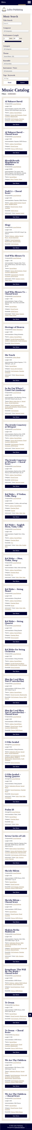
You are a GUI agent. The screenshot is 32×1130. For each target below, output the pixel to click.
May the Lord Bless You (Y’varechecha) (14, 680)
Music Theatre (14, 179)
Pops (22, 405)
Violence (11, 236)
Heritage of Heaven (14, 327)
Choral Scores (14, 146)
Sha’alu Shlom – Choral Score (13, 901)
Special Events (17, 241)
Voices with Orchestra (16, 115)
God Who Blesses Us (15, 256)
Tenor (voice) (8, 280)
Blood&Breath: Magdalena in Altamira (12, 162)
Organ (17, 314)
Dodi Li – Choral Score (13, 192)
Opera (20, 179)
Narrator (11, 859)
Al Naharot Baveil (13, 101)
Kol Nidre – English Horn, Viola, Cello (14, 526)
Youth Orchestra (22, 341)
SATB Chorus (18, 120)
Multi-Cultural (18, 203)
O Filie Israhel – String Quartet (13, 775)
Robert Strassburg (18, 329)
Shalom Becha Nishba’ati (12, 931)
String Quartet (15, 638)
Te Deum (9, 1003)
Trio (12, 543)
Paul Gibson (16, 1005)
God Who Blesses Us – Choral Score (16, 293)
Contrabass (8, 609)
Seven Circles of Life (15, 836)
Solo (12, 822)
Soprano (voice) (20, 213)
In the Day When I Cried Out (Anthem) (15, 389)
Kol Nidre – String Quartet (14, 622)
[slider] (4, 41)
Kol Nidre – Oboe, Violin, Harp (14, 559)
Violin (17, 513)
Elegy (7, 225)
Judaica (11, 113)
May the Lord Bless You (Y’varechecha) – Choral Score (15, 712)
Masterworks (14, 116)
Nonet (12, 605)
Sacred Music (18, 113)
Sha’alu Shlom (12, 871)
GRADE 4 (7, 341)
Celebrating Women (14, 752)
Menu (16, 2)
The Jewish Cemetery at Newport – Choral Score (15, 462)
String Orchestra (15, 343)
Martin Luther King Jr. (15, 401)
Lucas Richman (17, 104)
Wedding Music (13, 204)
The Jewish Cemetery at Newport (15, 426)
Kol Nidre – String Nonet (14, 590)
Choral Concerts (21, 407)
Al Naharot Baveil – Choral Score (14, 133)
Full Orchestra (15, 119)
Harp (24, 513)
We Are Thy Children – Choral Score (15, 1095)
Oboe (20, 577)
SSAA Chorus (14, 211)
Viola (17, 545)
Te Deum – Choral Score (14, 1031)
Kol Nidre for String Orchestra (15, 650)
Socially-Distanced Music (17, 339)
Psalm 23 (9, 810)
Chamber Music (14, 508)
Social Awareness (13, 237)
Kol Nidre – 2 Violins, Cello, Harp (15, 495)
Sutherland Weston (19, 1127)
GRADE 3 (7, 665)
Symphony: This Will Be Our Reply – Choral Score (15, 971)
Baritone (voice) (20, 413)
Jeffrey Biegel (16, 357)
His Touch (10, 355)
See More (16, 124)
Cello (20, 513)
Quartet (13, 510)
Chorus (13, 120)
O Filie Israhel (12, 742)
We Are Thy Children (15, 1060)
